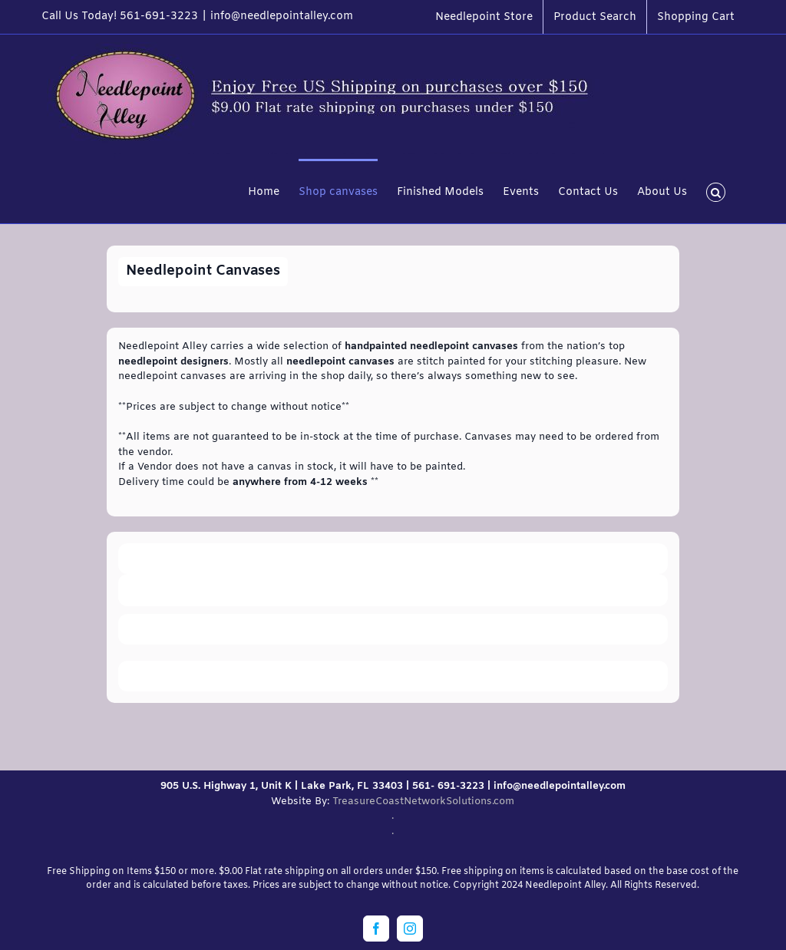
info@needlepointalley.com (281, 16)
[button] (715, 191)
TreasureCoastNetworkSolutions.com (423, 801)
